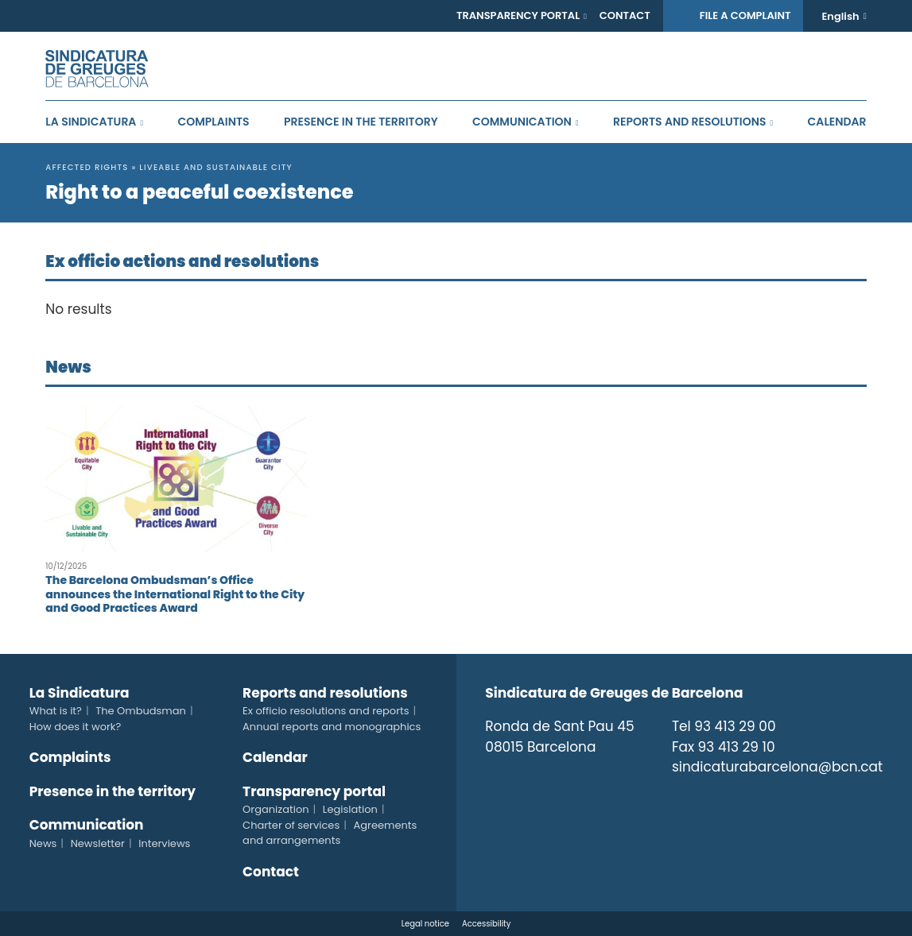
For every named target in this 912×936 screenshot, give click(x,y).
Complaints (214, 122)
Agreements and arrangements (330, 833)
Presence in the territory (360, 122)
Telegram (782, 799)
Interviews (164, 843)
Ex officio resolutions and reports (326, 710)
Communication (522, 122)
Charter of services (291, 825)
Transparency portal (518, 15)
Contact (625, 15)
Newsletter (98, 843)
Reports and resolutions (689, 122)
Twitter (680, 799)
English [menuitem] (840, 16)
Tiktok (748, 799)
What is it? (55, 710)
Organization (276, 809)
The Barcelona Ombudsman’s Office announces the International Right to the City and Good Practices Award (175, 594)
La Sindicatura (90, 122)
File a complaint (745, 15)
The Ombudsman (140, 710)
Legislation (350, 809)
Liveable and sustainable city (216, 167)
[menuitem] (843, 16)
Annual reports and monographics (332, 726)
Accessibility (486, 924)
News (43, 843)
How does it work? (75, 726)
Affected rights (86, 167)
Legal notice (425, 924)
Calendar (837, 122)
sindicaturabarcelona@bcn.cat (777, 766)
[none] (843, 16)
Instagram (714, 799)
